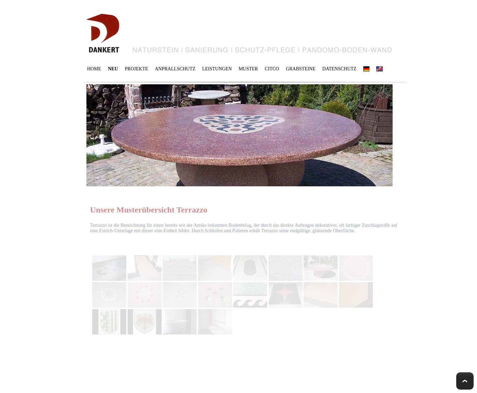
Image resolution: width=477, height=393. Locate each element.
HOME (94, 68)
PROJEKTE (136, 68)
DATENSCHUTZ (339, 68)
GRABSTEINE (300, 68)
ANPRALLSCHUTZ (175, 68)
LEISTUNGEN (217, 68)
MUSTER (248, 68)
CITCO (272, 68)
